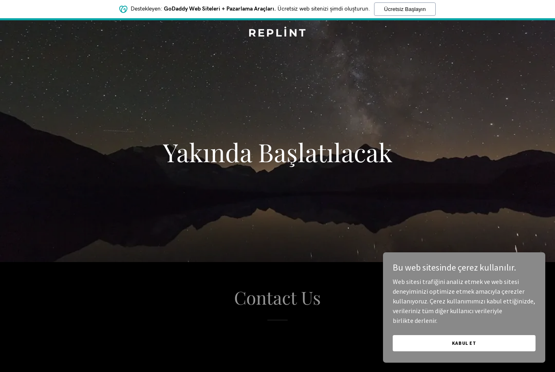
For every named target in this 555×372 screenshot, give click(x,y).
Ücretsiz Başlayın (405, 9)
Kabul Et (464, 343)
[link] (277, 34)
